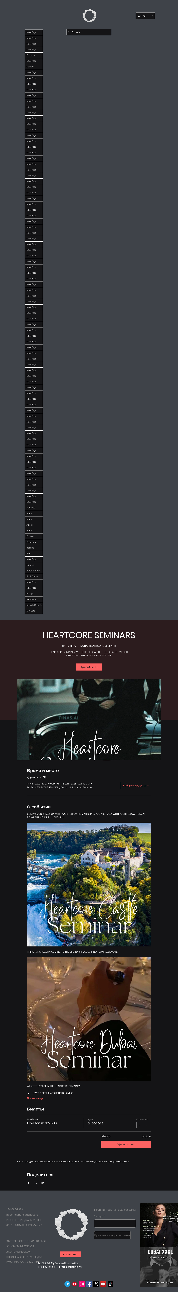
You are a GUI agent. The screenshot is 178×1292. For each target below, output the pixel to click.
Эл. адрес (99, 1216)
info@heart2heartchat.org (22, 1214)
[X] (96, 1284)
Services (30, 507)
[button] (145, 15)
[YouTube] (103, 1284)
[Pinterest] (74, 1284)
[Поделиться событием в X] (35, 1183)
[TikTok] (110, 1284)
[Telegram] (67, 1284)
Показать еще (35, 1098)
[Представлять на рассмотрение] (112, 1235)
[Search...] (88, 32)
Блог (28, 553)
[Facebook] (89, 1284)
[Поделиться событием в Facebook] (28, 1183)
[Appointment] (70, 1254)
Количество (142, 1119)
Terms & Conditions (69, 1267)
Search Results (34, 605)
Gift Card (30, 610)
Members (31, 599)
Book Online (32, 576)
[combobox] (143, 1125)
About (29, 513)
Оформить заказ (126, 1144)
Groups (30, 593)
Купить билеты (89, 667)
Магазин (30, 565)
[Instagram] (82, 1284)
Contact (30, 66)
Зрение (30, 547)
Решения (31, 542)
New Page (31, 32)
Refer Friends (33, 570)
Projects (30, 55)
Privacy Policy (46, 1267)
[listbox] (145, 15)
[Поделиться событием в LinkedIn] (42, 1183)
